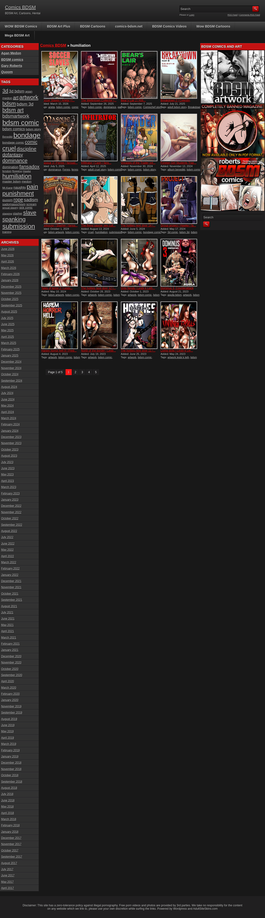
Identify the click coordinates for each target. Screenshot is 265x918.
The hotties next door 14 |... (138, 225)
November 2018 (11, 769)
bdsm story (149, 169)
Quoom (7, 72)
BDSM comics (12, 59)
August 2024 (9, 387)
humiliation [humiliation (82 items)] (17, 176)
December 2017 (11, 838)
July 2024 (7, 393)
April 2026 (7, 261)
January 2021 (10, 650)
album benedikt (176, 169)
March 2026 (8, 268)
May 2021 (7, 625)
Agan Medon (11, 53)
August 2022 (9, 531)
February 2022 (10, 568)
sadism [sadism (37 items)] (31, 199)
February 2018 (10, 825)
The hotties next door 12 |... (98, 288)
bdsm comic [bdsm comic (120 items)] (20, 123)
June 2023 (7, 468)
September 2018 (11, 781)
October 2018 (10, 775)
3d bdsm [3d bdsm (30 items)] (16, 91)
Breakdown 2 (195, 107)
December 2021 (11, 581)
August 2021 (9, 606)
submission (115, 232)
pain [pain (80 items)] (32, 186)
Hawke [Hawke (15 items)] (27, 171)
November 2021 (11, 587)
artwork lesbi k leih (178, 357)
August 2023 (9, 455)
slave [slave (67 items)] (29, 212)
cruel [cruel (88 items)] (9, 148)
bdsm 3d (184, 232)
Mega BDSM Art (17, 35)
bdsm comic (63, 107)
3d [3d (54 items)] (5, 91)
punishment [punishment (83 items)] (18, 193)
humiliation (101, 232)
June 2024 (7, 399)
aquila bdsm (175, 294)
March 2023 (8, 487)
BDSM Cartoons (92, 26)
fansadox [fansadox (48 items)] (29, 166)
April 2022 (7, 556)
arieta (51, 107)
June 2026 (7, 249)
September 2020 (11, 675)
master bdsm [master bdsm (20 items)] (11, 181)
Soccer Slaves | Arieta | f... (58, 100)
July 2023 (7, 462)
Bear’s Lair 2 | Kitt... (133, 100)
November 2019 (11, 706)
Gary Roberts (11, 66)
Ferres (66, 169)
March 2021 (8, 637)
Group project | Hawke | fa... (178, 225)
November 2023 (11, 443)
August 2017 (9, 863)
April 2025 (7, 337)
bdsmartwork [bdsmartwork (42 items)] (15, 116)
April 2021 (7, 631)
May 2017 (7, 882)
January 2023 (10, 499)
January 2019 (10, 756)
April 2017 (7, 888)
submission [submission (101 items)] (18, 226)
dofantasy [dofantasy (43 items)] (12, 154)
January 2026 (10, 280)
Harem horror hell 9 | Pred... (59, 350)
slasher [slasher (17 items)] (18, 213)
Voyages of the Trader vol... (138, 163)
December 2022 (11, 506)
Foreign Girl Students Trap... (178, 163)
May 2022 (7, 549)
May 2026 (7, 255)
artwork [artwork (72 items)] (28, 97)
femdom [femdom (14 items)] (7, 171)
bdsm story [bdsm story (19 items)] (33, 129)
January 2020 (10, 700)
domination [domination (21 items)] (10, 167)
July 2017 (7, 869)
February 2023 (10, 493)
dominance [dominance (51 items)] (15, 161)
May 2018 (7, 806)
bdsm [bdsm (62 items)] (9, 104)
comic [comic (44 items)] (31, 142)
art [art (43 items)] (16, 97)
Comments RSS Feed (249, 15)
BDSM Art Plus (58, 26)
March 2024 (8, 418)
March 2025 (8, 343)
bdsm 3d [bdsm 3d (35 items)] (25, 104)
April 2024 (7, 412)
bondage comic (152, 232)
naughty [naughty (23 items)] (20, 187)
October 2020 (10, 669)
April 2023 (7, 481)
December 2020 (11, 656)
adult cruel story (97, 169)
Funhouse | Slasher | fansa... (59, 225)
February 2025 (10, 349)
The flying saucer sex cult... (98, 225)
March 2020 (8, 687)
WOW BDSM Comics (21, 26)
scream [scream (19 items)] (31, 204)
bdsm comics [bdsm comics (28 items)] (13, 129)
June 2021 (7, 618)
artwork (92, 294)
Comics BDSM (20, 7)
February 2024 (10, 424)
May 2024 (7, 405)
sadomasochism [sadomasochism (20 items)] (14, 204)
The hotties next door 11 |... (138, 350)
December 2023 (11, 437)
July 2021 (7, 612)
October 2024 (10, 374)
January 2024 (10, 431)
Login (191, 15)
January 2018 (10, 831)
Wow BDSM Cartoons (213, 26)
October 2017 (10, 850)
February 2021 (10, 643)
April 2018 (7, 813)
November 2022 (11, 512)
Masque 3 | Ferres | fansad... (59, 163)
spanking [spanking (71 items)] (14, 219)
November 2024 (11, 368)
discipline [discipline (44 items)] (26, 148)
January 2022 (10, 575)
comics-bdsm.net (128, 26)
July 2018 (7, 794)
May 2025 (7, 330)
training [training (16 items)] (6, 231)
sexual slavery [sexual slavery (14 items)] (10, 207)
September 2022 (11, 525)
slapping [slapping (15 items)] (7, 213)
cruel (91, 232)
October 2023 (10, 449)
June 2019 (7, 725)
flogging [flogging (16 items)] (17, 171)
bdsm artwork (56, 232)
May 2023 (7, 474)
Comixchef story (152, 107)
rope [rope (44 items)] (18, 199)
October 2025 (10, 299)
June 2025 (7, 324)
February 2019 (10, 750)
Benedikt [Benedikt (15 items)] (7, 136)
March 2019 (8, 744)
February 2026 (10, 274)
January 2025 (10, 355)
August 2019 (9, 719)
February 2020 (10, 694)
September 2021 (11, 600)
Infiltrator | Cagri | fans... (96, 163)
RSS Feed (233, 15)
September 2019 (11, 712)
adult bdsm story (177, 107)
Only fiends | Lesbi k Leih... (138, 288)
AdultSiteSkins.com (205, 908)
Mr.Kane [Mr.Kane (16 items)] (7, 187)
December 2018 (11, 762)
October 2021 (10, 593)
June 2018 (7, 800)
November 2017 (11, 844)
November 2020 (11, 662)
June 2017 (7, 875)
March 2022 (8, 562)
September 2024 (11, 380)
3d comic (173, 232)
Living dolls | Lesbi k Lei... (177, 350)
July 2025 (7, 318)
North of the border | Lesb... (98, 350)
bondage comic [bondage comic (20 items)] (13, 142)
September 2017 (11, 856)
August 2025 (9, 311)
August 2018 (9, 788)
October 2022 (10, 518)
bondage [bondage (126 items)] (26, 135)
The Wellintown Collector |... (98, 100)
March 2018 (8, 819)
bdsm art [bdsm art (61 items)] (13, 110)
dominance (110, 107)
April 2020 (7, 681)
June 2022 (7, 543)
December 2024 (11, 361)
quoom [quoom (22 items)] (7, 200)
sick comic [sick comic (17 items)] (26, 207)
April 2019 (7, 737)
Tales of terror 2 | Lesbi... (57, 288)
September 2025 (11, 305)
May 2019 (7, 731)
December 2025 (11, 286)
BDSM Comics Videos (169, 26)
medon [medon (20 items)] (26, 181)
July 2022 (7, 537)
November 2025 (11, 293)
